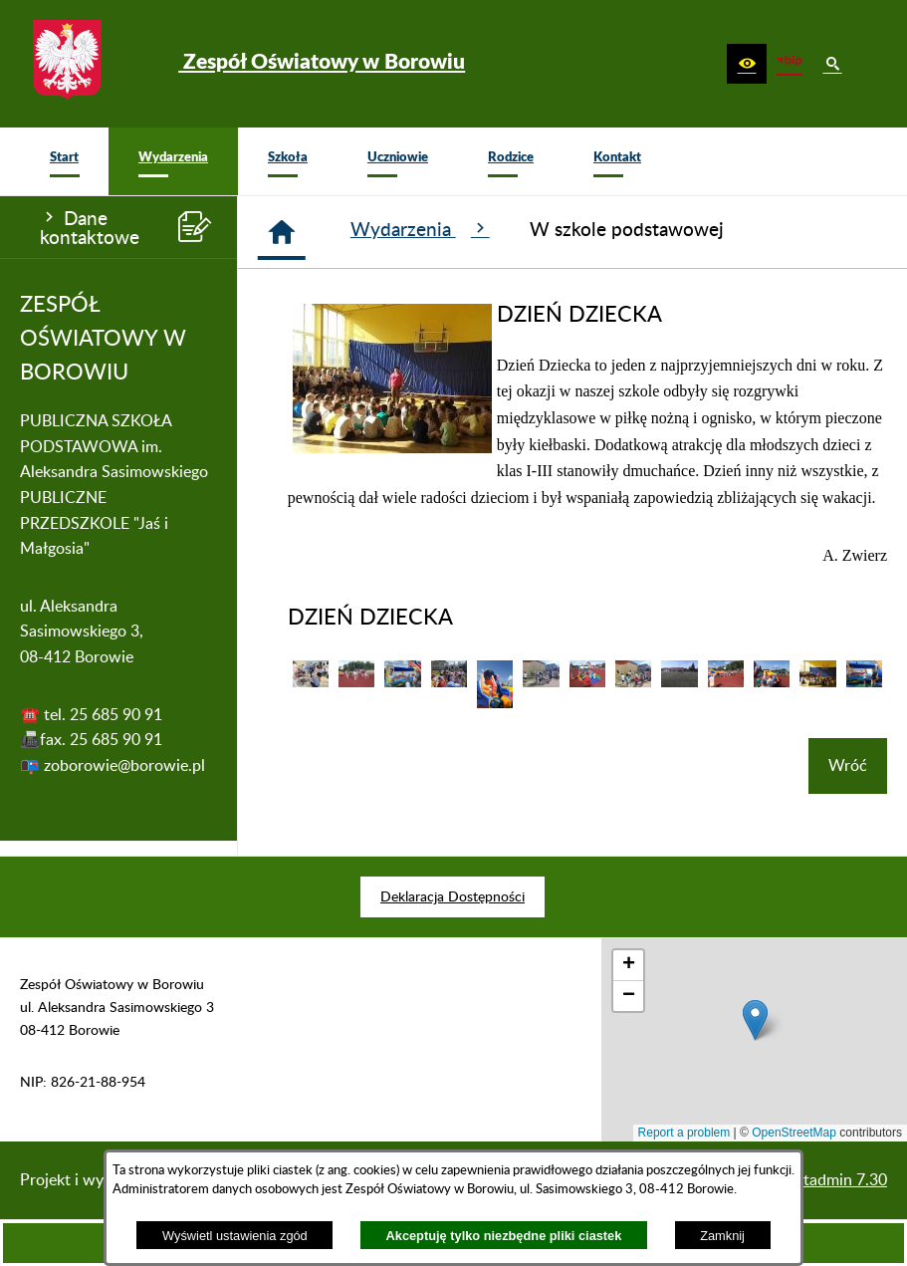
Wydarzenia (420, 229)
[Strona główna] (282, 232)
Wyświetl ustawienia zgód (235, 1235)
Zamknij (722, 1235)
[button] (747, 64)
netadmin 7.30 (837, 1180)
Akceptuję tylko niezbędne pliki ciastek (504, 1235)
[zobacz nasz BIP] (789, 64)
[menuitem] (64, 161)
